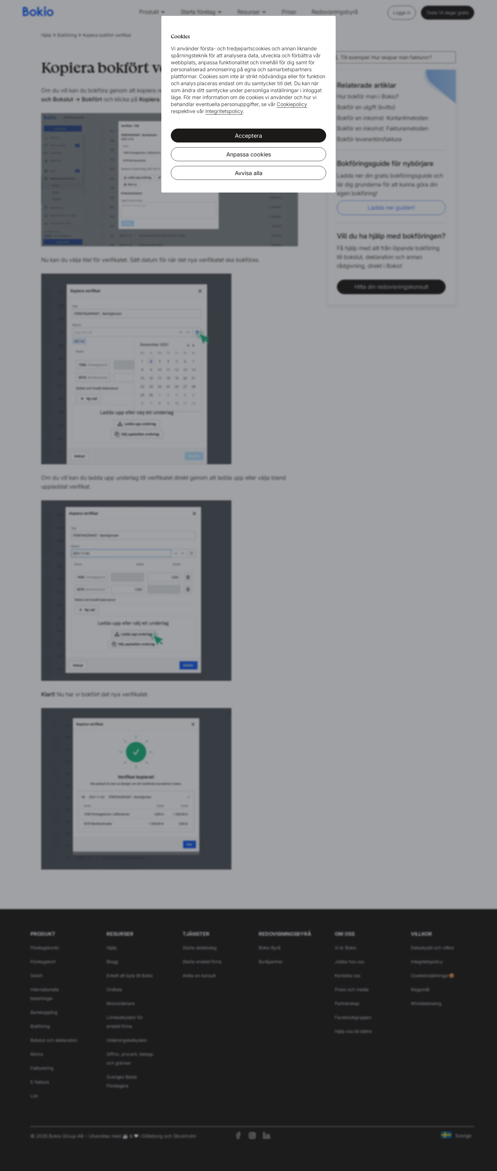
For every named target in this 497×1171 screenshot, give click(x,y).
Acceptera (248, 135)
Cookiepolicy (292, 104)
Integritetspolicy (224, 111)
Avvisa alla (248, 173)
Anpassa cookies (248, 154)
